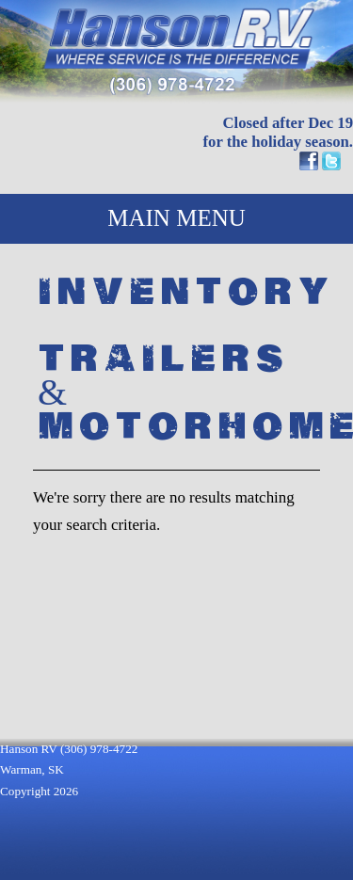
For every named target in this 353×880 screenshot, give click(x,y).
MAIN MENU (176, 218)
